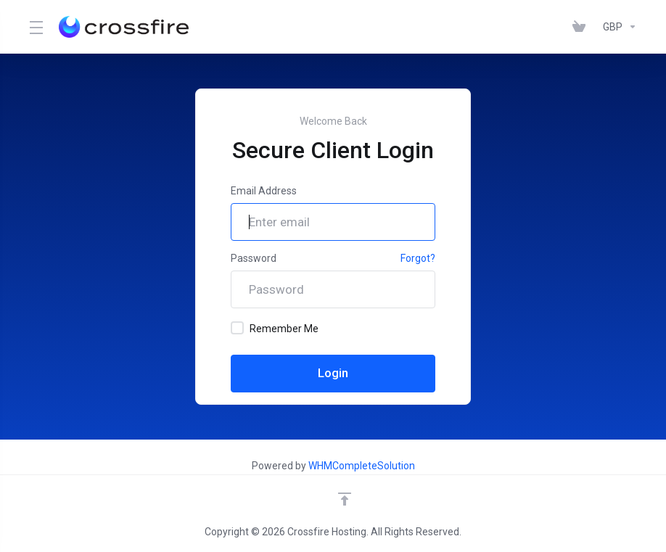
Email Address (264, 191)
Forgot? (417, 258)
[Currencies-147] (617, 27)
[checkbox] (237, 327)
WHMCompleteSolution (361, 465)
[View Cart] (582, 27)
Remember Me (274, 327)
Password (253, 258)
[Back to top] (344, 499)
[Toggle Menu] (35, 27)
